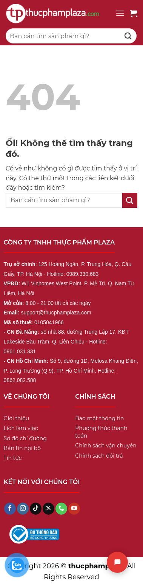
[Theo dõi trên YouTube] (74, 509)
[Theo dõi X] (48, 509)
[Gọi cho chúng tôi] (61, 509)
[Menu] (120, 13)
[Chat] (117, 562)
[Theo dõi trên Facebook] (10, 509)
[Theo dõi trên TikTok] (36, 509)
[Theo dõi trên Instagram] (23, 509)
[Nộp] (128, 35)
